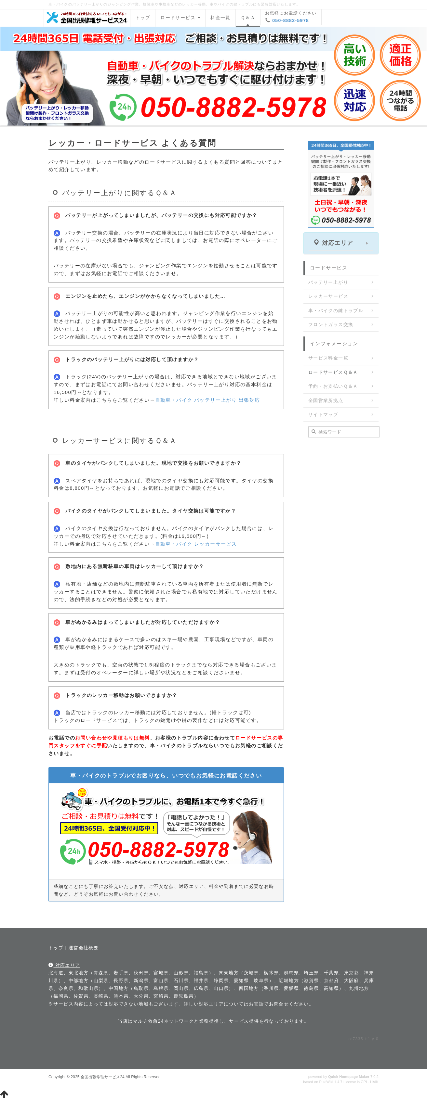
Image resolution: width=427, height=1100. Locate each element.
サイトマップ (323, 414)
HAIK (374, 1082)
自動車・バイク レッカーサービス (196, 544)
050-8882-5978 (290, 20)
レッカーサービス (328, 296)
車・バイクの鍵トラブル (335, 310)
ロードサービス (180, 17)
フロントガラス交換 (331, 324)
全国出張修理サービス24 (103, 1077)
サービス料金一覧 (328, 357)
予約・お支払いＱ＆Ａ (333, 386)
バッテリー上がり (328, 282)
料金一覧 (220, 17)
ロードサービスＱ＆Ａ (333, 372)
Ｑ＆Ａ (248, 17)
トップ (142, 17)
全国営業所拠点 (325, 400)
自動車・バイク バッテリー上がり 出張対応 (207, 400)
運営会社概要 (84, 947)
